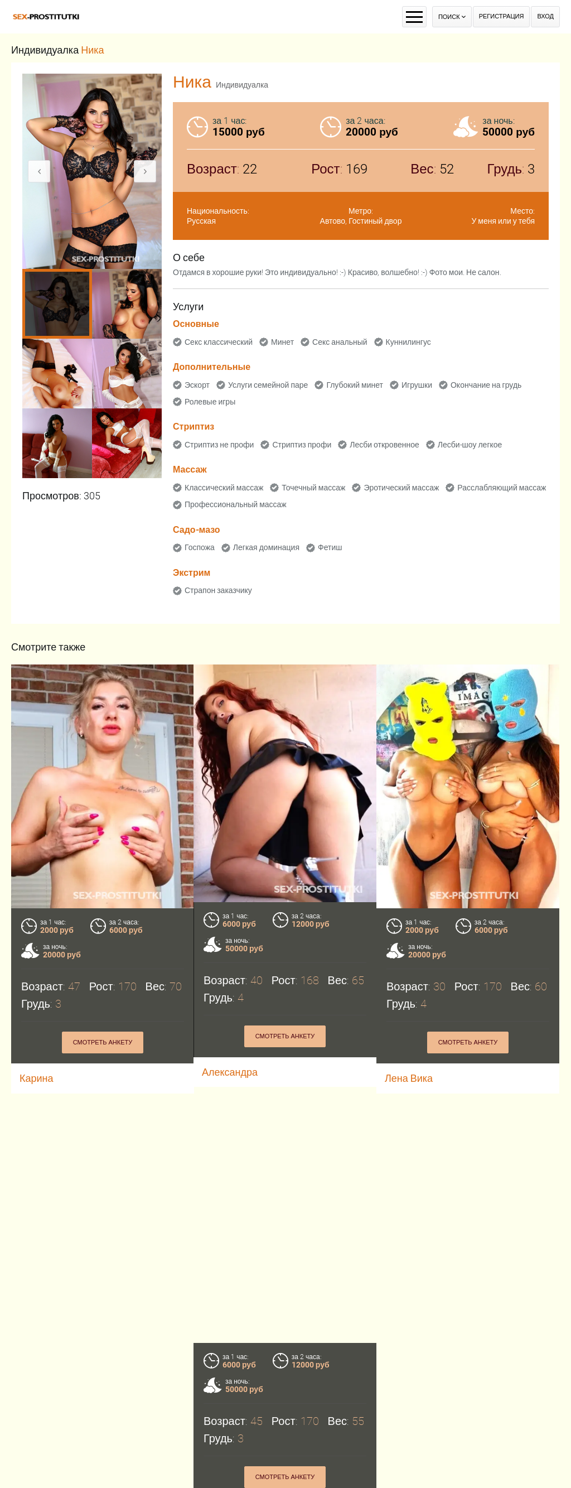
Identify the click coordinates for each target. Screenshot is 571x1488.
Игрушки (416, 385)
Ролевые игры (210, 401)
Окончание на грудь (486, 385)
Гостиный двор (375, 220)
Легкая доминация (266, 547)
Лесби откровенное (384, 444)
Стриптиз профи (301, 444)
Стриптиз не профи (219, 444)
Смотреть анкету (103, 1042)
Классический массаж (224, 487)
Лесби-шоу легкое (470, 444)
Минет (282, 342)
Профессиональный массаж (236, 504)
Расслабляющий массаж (501, 487)
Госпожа (200, 547)
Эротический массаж (401, 487)
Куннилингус (408, 342)
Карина (37, 1078)
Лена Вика (409, 1078)
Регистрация (501, 16)
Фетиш (330, 547)
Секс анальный (339, 342)
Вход (545, 16)
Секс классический (219, 342)
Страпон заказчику (218, 590)
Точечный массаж (313, 487)
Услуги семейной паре (268, 385)
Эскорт (197, 385)
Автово (333, 220)
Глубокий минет (354, 385)
